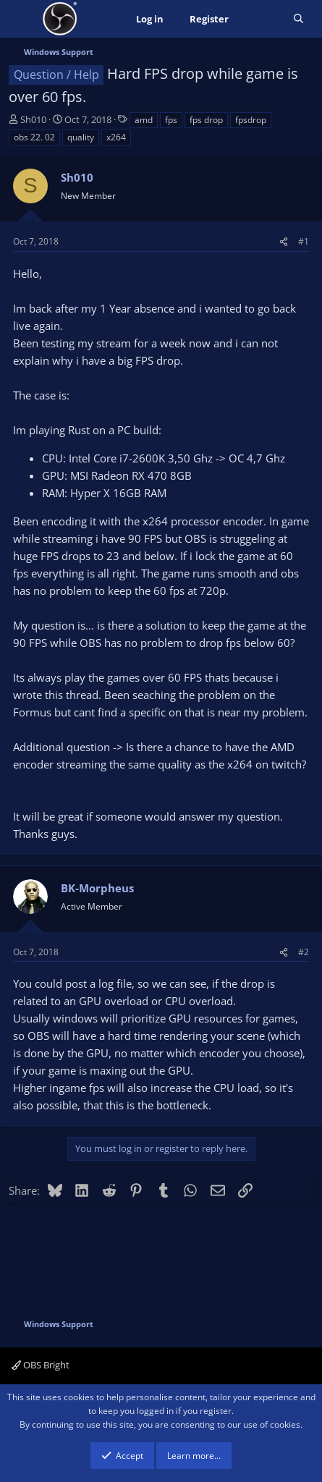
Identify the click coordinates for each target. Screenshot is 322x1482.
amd (144, 120)
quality (80, 137)
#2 (303, 952)
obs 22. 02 (34, 137)
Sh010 (33, 119)
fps (171, 120)
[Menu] (21, 19)
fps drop (206, 120)
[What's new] (261, 19)
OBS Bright (40, 1364)
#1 (303, 241)
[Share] (283, 241)
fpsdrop (250, 120)
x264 (116, 137)
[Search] (298, 19)
